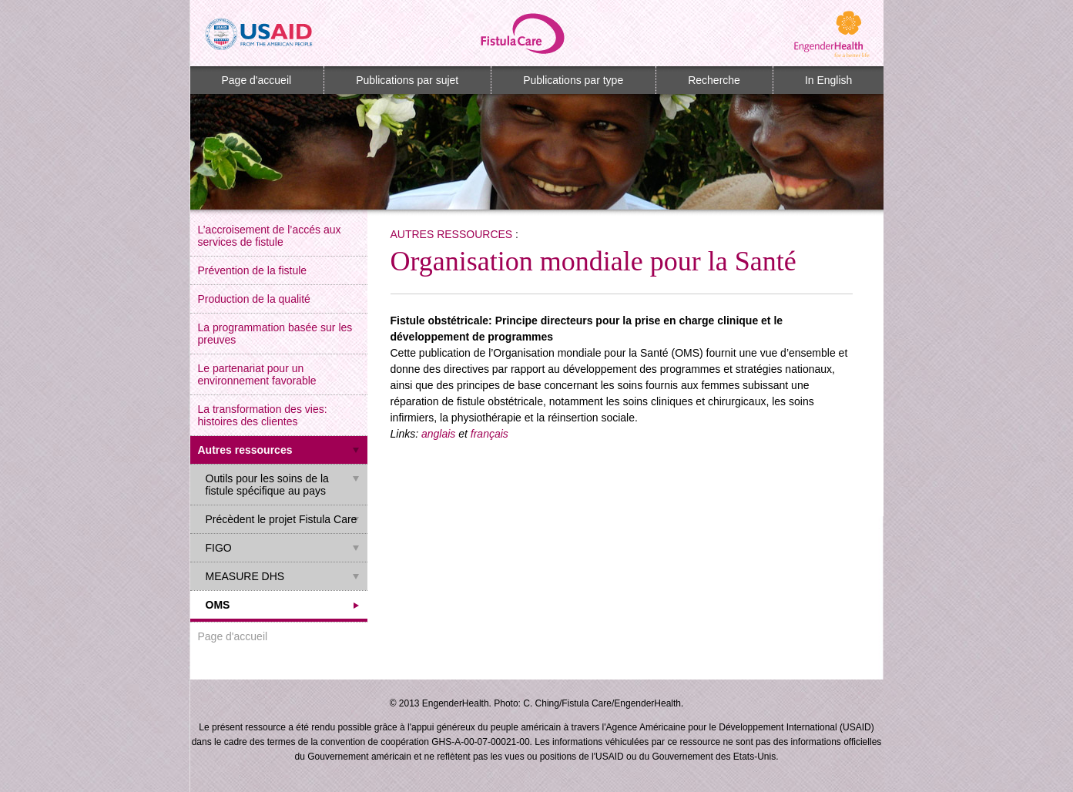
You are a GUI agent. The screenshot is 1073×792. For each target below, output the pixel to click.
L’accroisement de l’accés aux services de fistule (269, 235)
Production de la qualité (254, 299)
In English (828, 80)
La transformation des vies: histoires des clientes (262, 415)
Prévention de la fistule (252, 270)
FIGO (219, 548)
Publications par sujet (407, 80)
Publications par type (573, 80)
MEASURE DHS (245, 576)
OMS (218, 605)
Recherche (714, 80)
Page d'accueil (257, 80)
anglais (438, 434)
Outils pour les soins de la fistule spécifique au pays (267, 484)
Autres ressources (245, 450)
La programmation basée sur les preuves (275, 333)
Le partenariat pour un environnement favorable (257, 374)
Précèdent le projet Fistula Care (281, 519)
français (489, 434)
